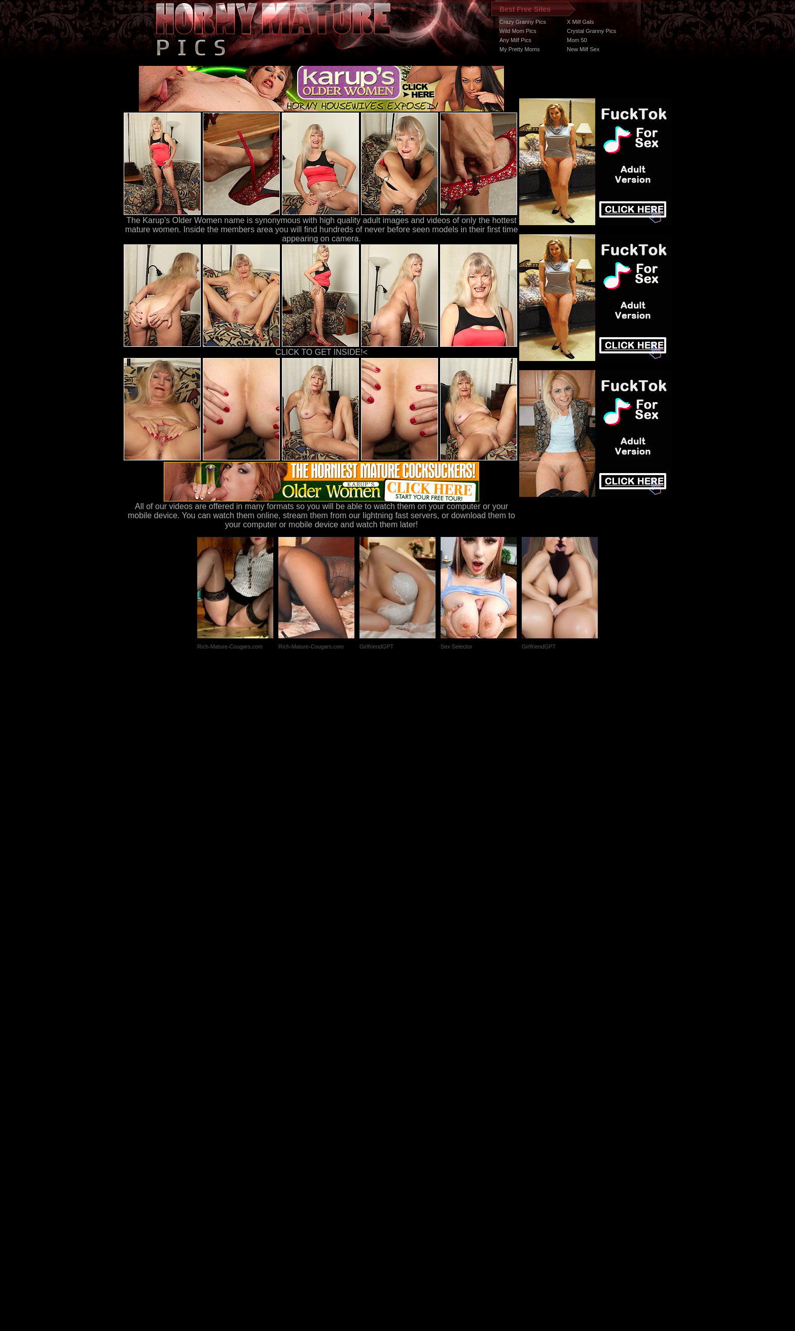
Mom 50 (577, 40)
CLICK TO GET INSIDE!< (321, 352)
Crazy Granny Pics (522, 22)
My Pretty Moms (519, 49)
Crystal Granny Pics (591, 31)
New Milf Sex (583, 49)
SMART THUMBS (415, 1139)
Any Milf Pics (515, 40)
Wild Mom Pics (517, 31)
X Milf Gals (580, 22)
